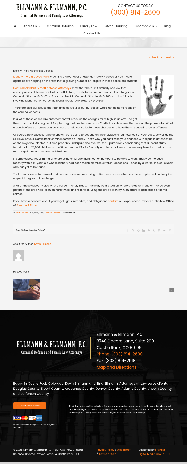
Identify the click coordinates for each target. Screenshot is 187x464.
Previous (157, 57)
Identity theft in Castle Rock (31, 76)
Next (168, 57)
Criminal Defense (52, 213)
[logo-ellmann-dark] (52, 4)
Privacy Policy (105, 450)
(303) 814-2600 (135, 12)
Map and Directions (116, 367)
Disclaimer (124, 450)
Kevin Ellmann (22, 213)
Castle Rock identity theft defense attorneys (42, 88)
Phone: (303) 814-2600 (120, 354)
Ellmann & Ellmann (28, 205)
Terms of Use (107, 454)
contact (113, 201)
